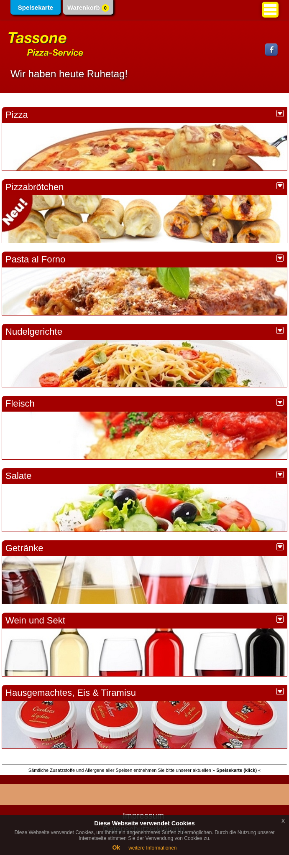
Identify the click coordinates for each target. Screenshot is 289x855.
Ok (116, 847)
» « (236, 770)
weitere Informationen (152, 848)
